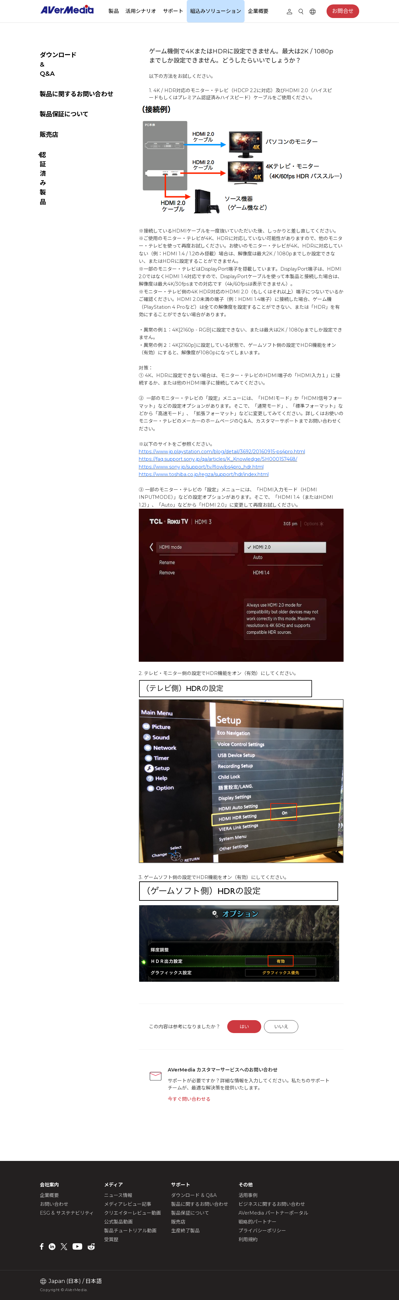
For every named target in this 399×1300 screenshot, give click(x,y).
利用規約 (247, 1239)
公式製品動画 (118, 1222)
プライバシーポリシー (262, 1231)
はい (260, 1029)
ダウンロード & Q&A (70, 55)
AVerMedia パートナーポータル (273, 1213)
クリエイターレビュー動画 (132, 1213)
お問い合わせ (54, 1204)
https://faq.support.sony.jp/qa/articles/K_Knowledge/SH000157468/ (234, 475)
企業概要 (258, 11)
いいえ (297, 1029)
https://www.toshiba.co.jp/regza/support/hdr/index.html (220, 490)
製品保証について (64, 95)
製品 (114, 11)
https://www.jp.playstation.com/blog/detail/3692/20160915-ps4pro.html (238, 468)
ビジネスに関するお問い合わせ (271, 1204)
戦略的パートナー (257, 1222)
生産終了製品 (185, 1231)
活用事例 (247, 1195)
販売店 (49, 116)
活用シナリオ (141, 11)
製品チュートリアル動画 (130, 1231)
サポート (173, 11)
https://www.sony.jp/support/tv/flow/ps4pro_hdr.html (217, 483)
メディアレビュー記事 (127, 1204)
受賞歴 (111, 1239)
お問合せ (343, 11)
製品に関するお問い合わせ (76, 75)
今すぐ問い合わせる (204, 1102)
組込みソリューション (215, 11)
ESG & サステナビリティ (67, 1213)
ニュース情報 (118, 1195)
